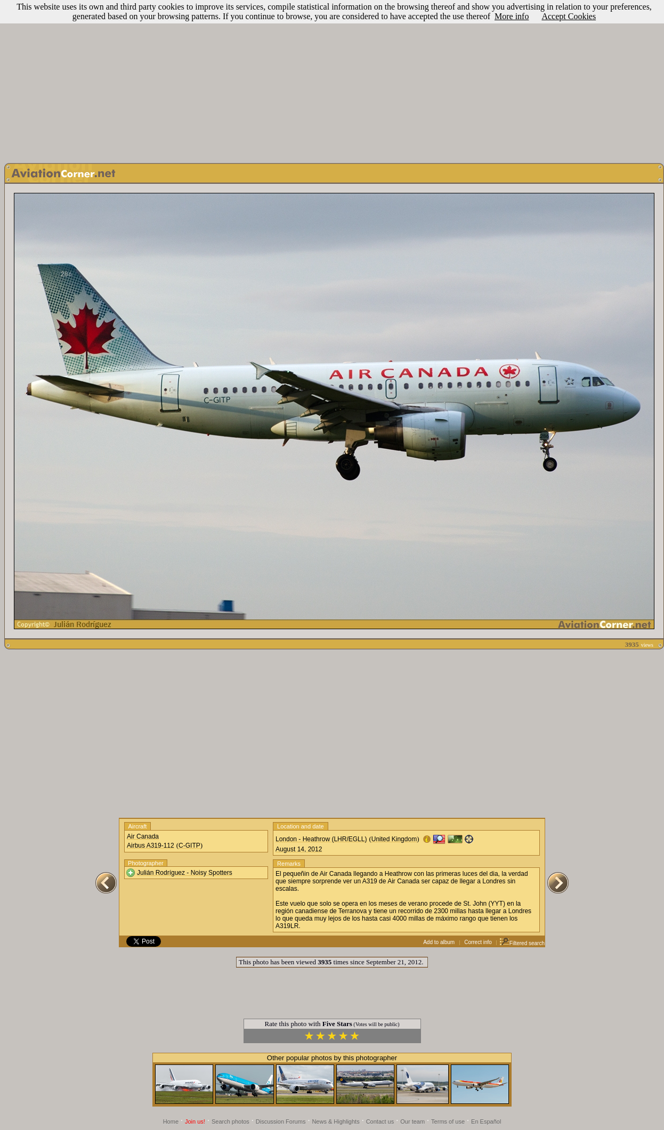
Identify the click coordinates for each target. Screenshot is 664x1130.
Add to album (439, 942)
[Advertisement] (332, 78)
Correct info (478, 942)
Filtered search (522, 943)
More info (512, 16)
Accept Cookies (568, 16)
